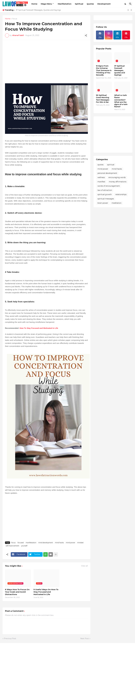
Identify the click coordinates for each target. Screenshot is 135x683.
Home (34, 4)
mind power (70, 543)
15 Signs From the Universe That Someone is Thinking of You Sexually (103, 70)
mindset (80, 543)
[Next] (131, 10)
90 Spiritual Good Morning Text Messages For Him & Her (102, 98)
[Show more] (56, 554)
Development (104, 4)
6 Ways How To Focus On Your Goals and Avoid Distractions (17, 592)
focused (21, 543)
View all (84, 566)
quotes (101, 165)
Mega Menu (46, 4)
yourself (24, 546)
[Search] (130, 4)
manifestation (31, 543)
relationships (120, 194)
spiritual (110, 165)
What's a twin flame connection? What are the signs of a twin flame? (121, 101)
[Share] (86, 35)
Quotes (90, 4)
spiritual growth (105, 194)
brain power (103, 203)
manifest (101, 182)
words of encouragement (109, 186)
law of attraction (105, 190)
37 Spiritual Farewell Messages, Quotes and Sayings (38, 10)
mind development (45, 543)
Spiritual (79, 4)
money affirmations (117, 182)
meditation (116, 203)
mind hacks (59, 543)
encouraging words (117, 177)
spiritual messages (106, 199)
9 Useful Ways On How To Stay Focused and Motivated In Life (46, 592)
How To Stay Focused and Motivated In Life (39, 328)
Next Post (84, 638)
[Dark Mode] (125, 4)
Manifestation (64, 4)
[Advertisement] (46, 60)
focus (14, 19)
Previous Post (10, 638)
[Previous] (128, 10)
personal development (107, 173)
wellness (101, 177)
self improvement (12, 546)
